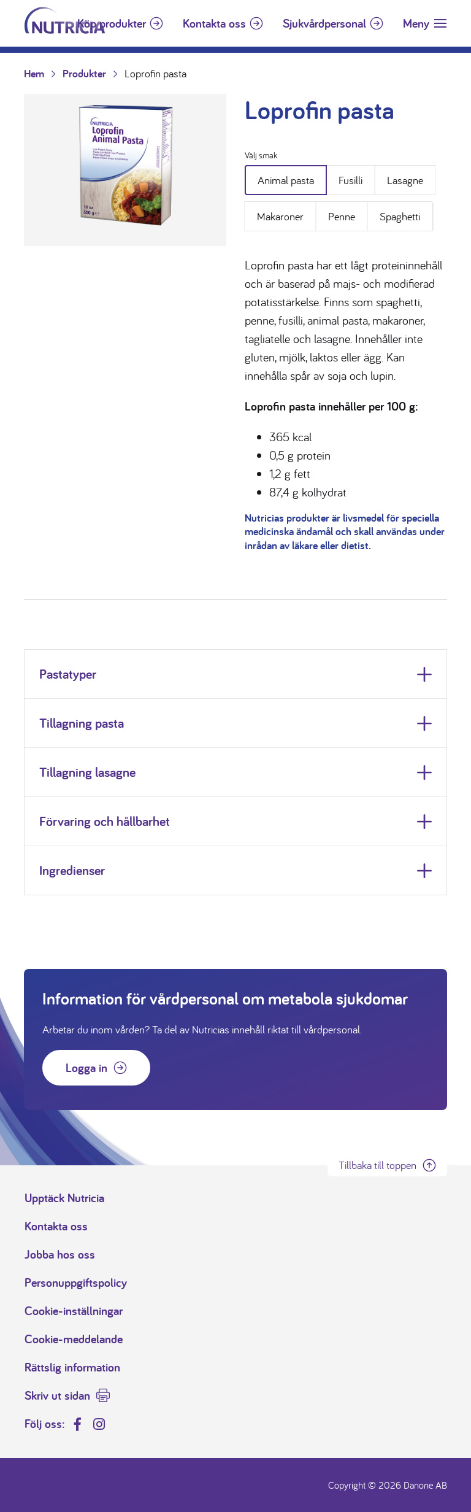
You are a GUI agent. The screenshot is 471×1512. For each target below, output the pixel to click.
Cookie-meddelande (74, 1339)
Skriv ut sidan (57, 1395)
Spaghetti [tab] (400, 216)
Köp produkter (111, 23)
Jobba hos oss (60, 1254)
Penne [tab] (341, 216)
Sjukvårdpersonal (324, 23)
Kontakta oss (214, 23)
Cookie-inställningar (74, 1311)
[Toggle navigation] (424, 23)
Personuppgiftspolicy (76, 1282)
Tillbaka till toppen (377, 1165)
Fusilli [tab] (350, 180)
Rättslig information (72, 1367)
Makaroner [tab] (280, 216)
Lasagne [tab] (405, 180)
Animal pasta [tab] (286, 180)
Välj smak (261, 155)
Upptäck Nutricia (64, 1198)
